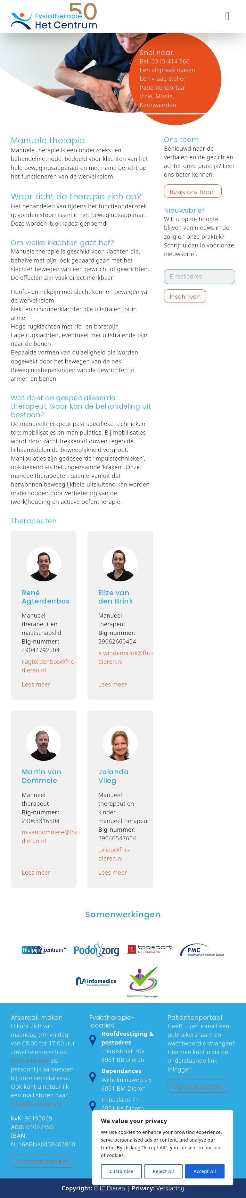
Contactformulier (43, 1161)
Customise (121, 1171)
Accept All (204, 1171)
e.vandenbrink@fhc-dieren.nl (120, 657)
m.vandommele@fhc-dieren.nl (44, 836)
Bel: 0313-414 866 (165, 61)
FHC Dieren (109, 1188)
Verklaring (170, 1188)
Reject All (163, 1171)
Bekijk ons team (193, 192)
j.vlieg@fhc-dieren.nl (114, 854)
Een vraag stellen (163, 78)
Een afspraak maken (167, 70)
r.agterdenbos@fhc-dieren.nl (44, 666)
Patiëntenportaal (163, 87)
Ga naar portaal (198, 1087)
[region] (162, 1147)
